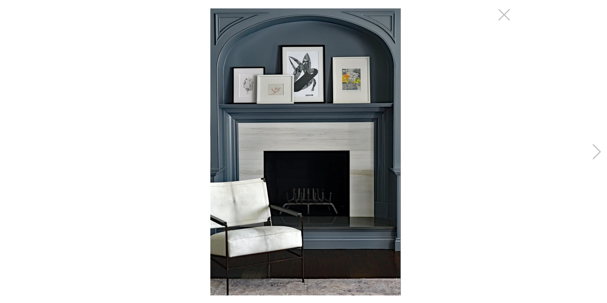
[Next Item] (597, 152)
